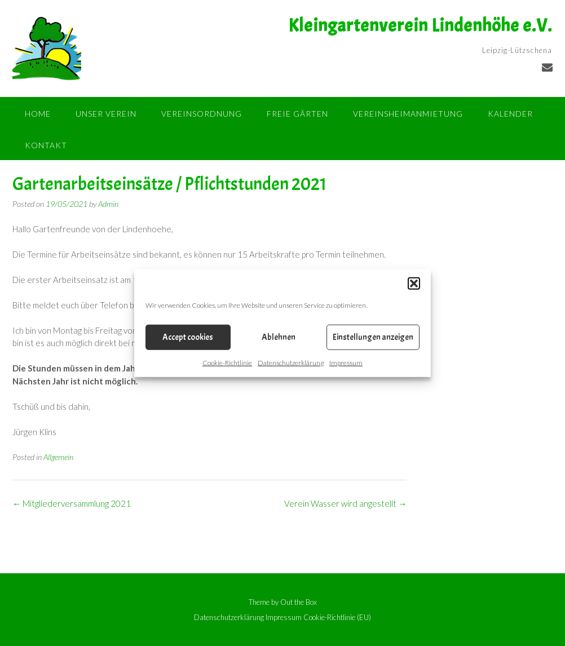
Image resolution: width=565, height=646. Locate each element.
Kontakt (46, 145)
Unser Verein (106, 113)
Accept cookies (187, 336)
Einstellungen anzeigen (373, 336)
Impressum (346, 363)
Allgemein (58, 457)
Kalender (510, 113)
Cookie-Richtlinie (227, 363)
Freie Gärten (297, 113)
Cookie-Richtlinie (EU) (337, 617)
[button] (414, 283)
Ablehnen (278, 336)
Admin (108, 204)
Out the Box (298, 602)
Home (38, 113)
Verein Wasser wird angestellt (345, 503)
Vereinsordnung (201, 113)
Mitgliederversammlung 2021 (71, 503)
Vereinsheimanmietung (408, 113)
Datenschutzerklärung (291, 363)
